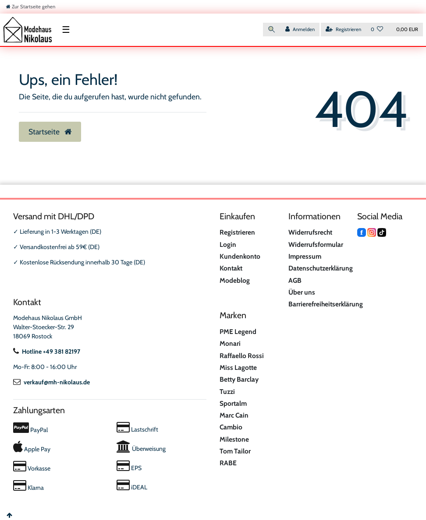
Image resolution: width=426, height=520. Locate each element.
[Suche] (271, 29)
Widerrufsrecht (310, 232)
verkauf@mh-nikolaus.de (51, 382)
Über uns (301, 292)
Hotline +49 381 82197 (46, 351)
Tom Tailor (235, 451)
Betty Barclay (239, 379)
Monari (230, 343)
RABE (228, 463)
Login (228, 244)
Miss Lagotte (238, 367)
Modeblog (235, 280)
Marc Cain (234, 415)
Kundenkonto (240, 256)
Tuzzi (227, 391)
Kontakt (231, 268)
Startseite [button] (49, 131)
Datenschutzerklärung (320, 268)
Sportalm (233, 403)
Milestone (234, 439)
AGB (295, 280)
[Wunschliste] (377, 29)
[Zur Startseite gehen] (30, 7)
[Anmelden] (300, 29)
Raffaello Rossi (242, 355)
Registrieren (237, 232)
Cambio (231, 427)
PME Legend (238, 331)
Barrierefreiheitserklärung (325, 304)
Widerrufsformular (315, 244)
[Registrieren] (343, 29)
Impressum (304, 256)
